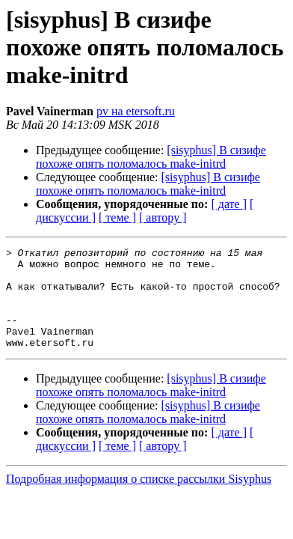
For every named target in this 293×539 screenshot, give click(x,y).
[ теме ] (117, 217)
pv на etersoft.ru (135, 111)
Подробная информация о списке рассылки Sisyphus (138, 499)
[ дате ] (229, 204)
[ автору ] (162, 217)
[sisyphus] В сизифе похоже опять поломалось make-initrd (151, 157)
